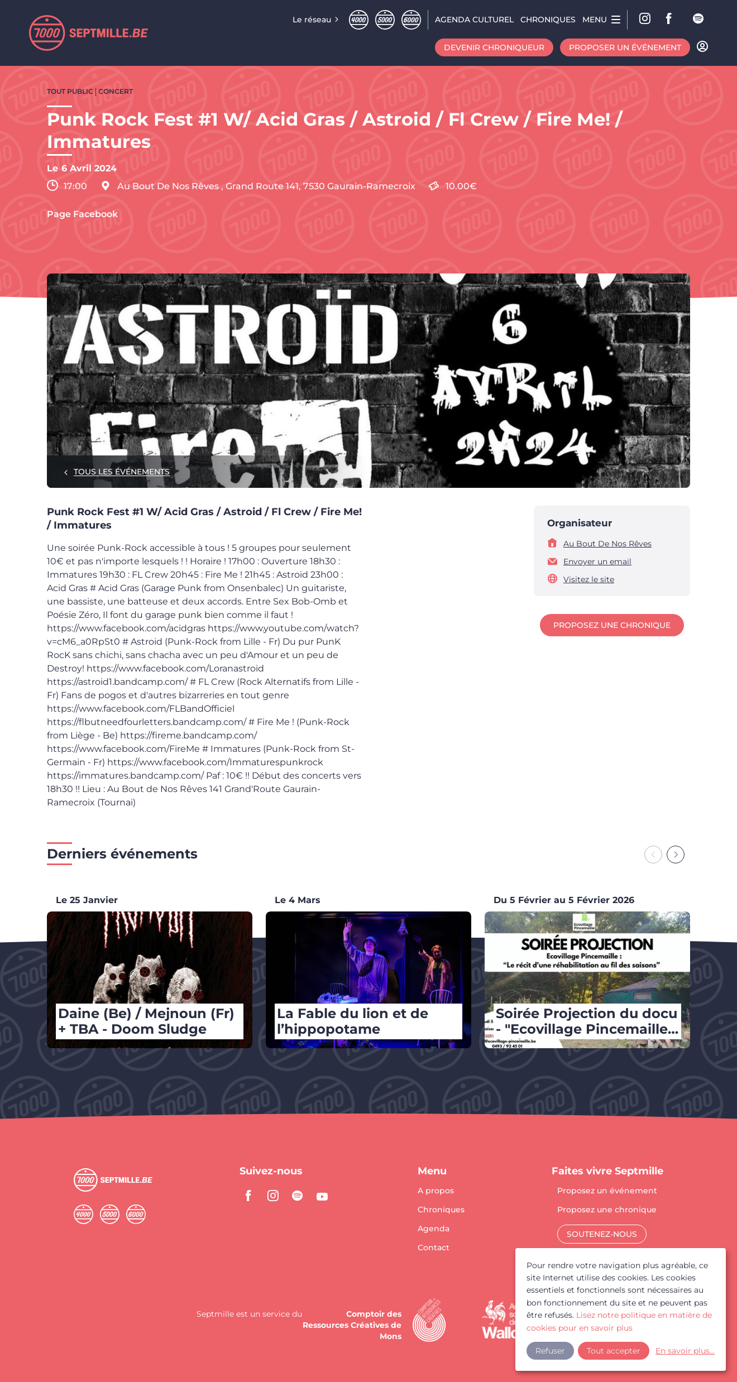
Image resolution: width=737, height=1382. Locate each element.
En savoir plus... (673, 1347)
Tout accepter (614, 1347)
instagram (273, 1196)
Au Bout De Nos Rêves (607, 544)
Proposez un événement (607, 1191)
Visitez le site (588, 579)
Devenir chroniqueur (494, 47)
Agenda (433, 1229)
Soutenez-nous (602, 1234)
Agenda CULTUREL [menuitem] (474, 19)
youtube (322, 1196)
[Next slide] (676, 854)
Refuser (550, 1347)
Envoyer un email (597, 561)
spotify (699, 19)
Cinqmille (385, 20)
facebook (672, 19)
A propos (436, 1191)
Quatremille (358, 20)
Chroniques (441, 1210)
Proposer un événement (625, 47)
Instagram (645, 19)
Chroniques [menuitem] (548, 19)
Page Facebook (82, 214)
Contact (433, 1247)
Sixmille (411, 20)
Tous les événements (122, 472)
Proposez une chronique (612, 625)
